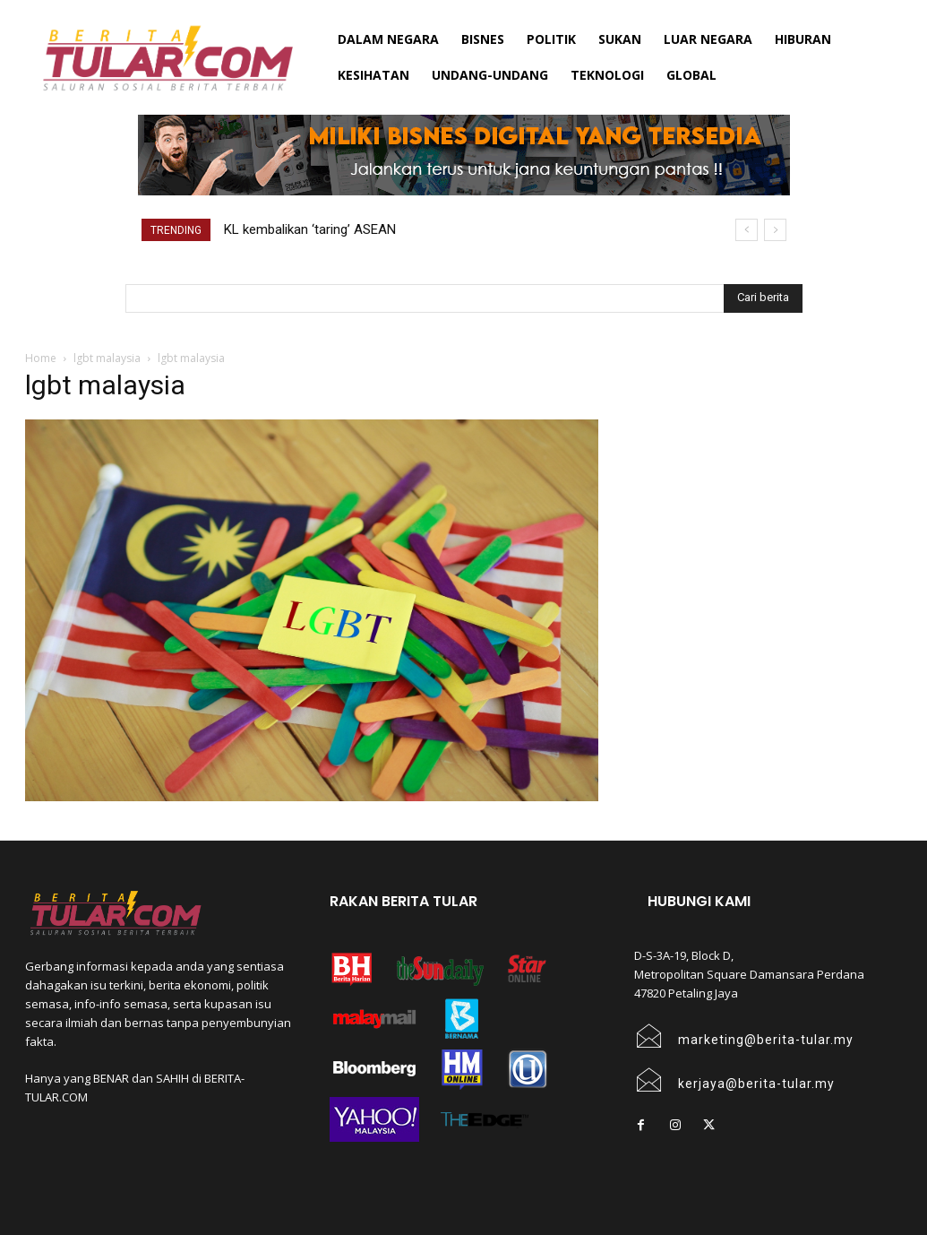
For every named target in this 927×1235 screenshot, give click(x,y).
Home (40, 358)
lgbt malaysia (107, 358)
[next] (775, 230)
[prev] (746, 230)
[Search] (763, 298)
